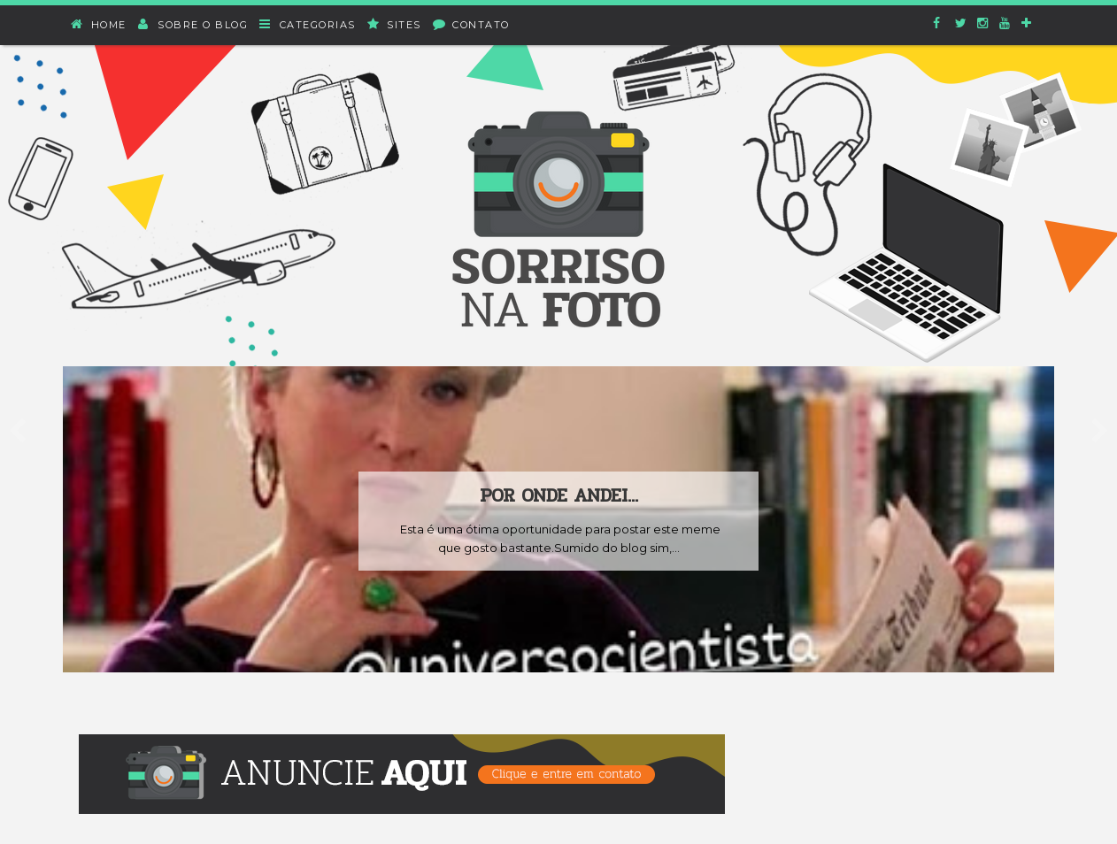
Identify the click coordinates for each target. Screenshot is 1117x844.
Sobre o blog (194, 24)
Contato (472, 24)
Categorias (308, 24)
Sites (394, 24)
